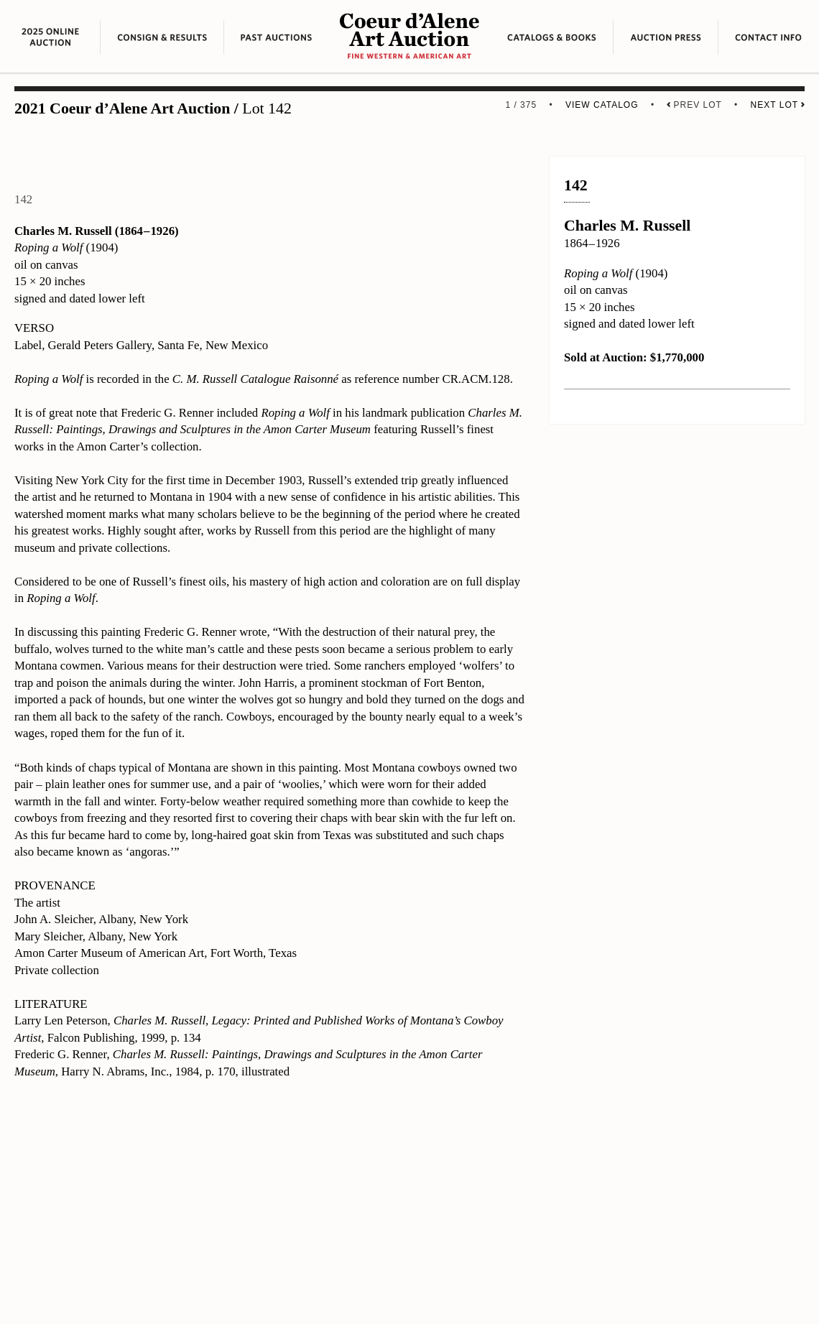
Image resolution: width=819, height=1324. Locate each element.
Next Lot (778, 105)
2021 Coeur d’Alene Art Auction (122, 108)
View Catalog (602, 105)
